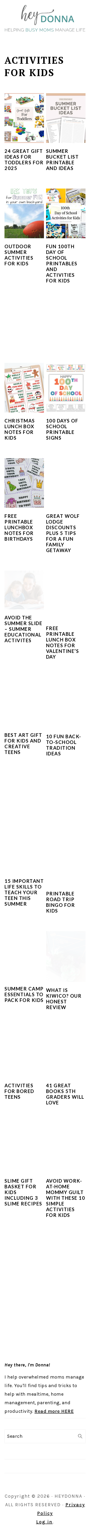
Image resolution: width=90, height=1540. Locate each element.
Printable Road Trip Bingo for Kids (60, 902)
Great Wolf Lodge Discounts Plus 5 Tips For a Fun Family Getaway (63, 533)
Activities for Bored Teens (19, 1091)
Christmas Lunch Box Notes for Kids (19, 429)
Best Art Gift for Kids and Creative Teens (23, 743)
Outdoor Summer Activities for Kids (18, 254)
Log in (44, 1522)
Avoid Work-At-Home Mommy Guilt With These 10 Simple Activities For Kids (65, 1198)
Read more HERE (54, 1411)
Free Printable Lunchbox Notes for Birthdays (19, 527)
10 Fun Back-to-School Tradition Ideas (63, 745)
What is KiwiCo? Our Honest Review (64, 998)
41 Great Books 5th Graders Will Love (65, 1094)
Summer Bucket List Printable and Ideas (62, 159)
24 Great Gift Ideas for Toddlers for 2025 (23, 159)
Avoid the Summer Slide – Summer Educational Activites (23, 629)
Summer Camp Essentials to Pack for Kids (24, 994)
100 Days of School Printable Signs (62, 429)
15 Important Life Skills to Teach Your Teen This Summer (24, 892)
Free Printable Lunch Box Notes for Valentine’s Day (62, 642)
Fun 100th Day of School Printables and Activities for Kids (61, 263)
